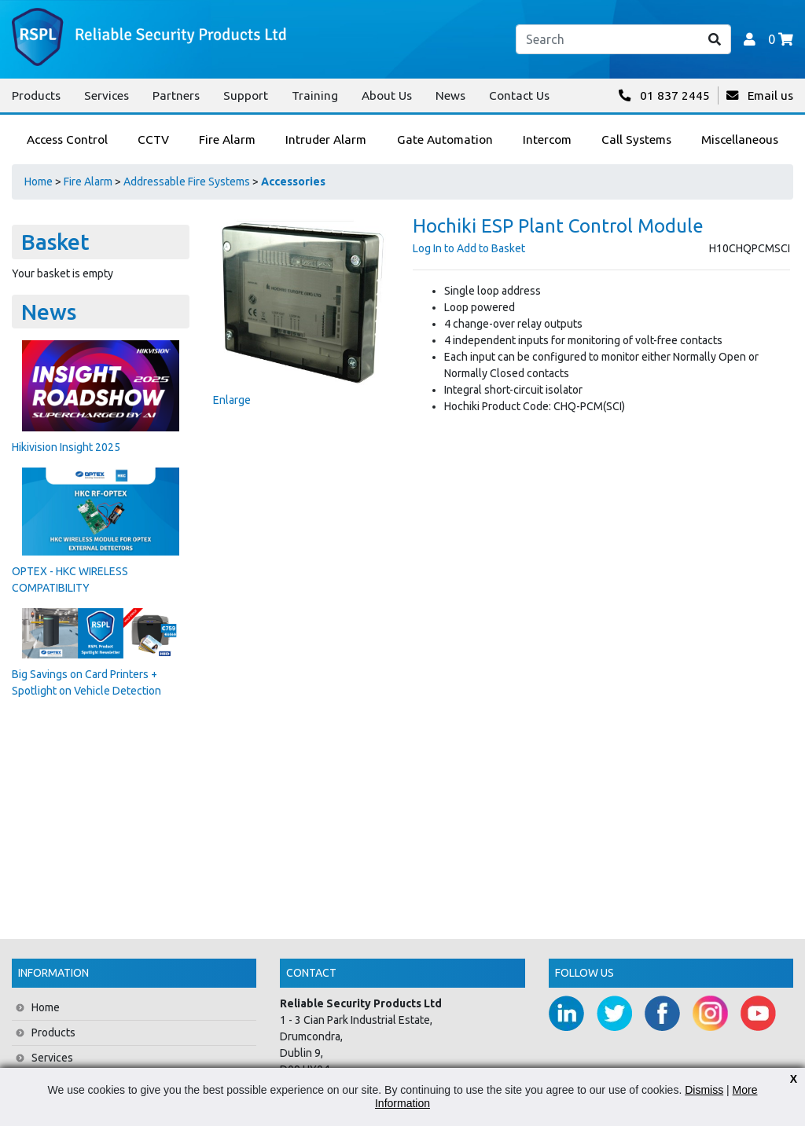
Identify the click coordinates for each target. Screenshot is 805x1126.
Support (245, 95)
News (450, 95)
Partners (176, 95)
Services (106, 95)
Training (315, 95)
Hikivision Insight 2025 (66, 447)
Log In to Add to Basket (469, 248)
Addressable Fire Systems (186, 181)
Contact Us (519, 95)
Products (36, 95)
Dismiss (704, 1090)
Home (38, 181)
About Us (387, 95)
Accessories (293, 181)
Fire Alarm (88, 181)
